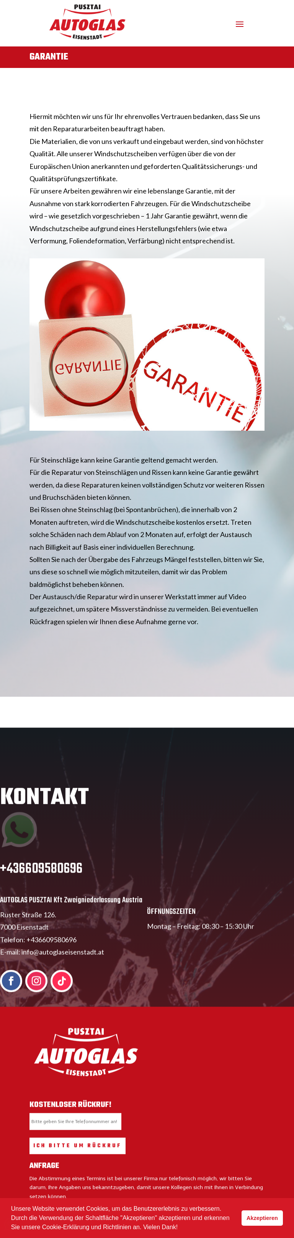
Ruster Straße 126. (28, 927)
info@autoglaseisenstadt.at (62, 964)
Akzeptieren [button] (262, 1218)
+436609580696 (41, 882)
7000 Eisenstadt (24, 940)
